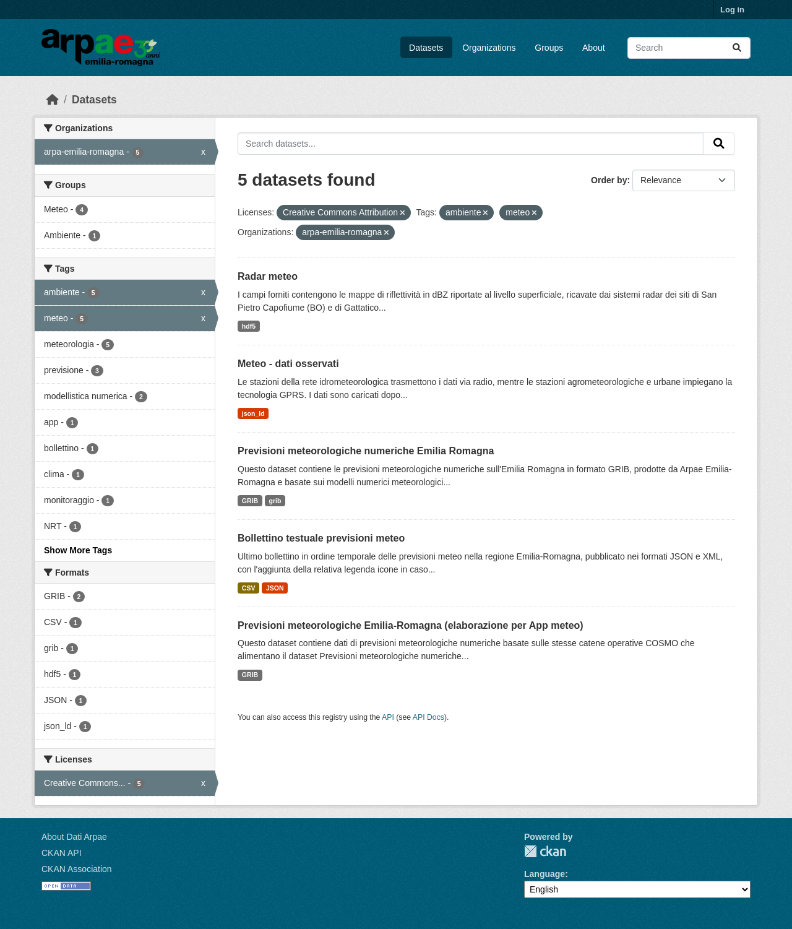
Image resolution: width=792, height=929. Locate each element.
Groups (549, 48)
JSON (275, 588)
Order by (609, 180)
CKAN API (61, 853)
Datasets (426, 48)
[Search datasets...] (689, 48)
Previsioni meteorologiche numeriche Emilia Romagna (366, 451)
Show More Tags (78, 550)
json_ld (253, 413)
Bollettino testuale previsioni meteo (321, 538)
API (388, 717)
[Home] (52, 99)
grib (275, 500)
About (593, 48)
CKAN (545, 851)
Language (544, 874)
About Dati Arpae (74, 837)
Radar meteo (268, 276)
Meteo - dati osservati (288, 363)
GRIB (250, 500)
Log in (732, 9)
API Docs (428, 717)
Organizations (488, 48)
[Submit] (737, 48)
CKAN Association (76, 869)
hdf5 (249, 326)
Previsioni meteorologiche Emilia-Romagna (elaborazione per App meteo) (410, 625)
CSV (249, 588)
